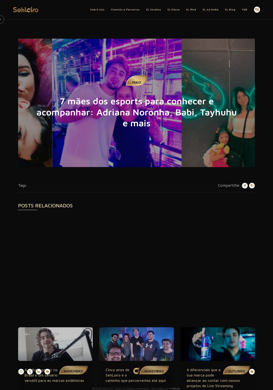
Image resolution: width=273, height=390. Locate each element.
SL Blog (230, 9)
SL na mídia (211, 9)
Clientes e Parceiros (125, 9)
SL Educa (173, 9)
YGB (244, 9)
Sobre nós (97, 9)
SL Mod (191, 9)
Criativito (174, 388)
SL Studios (153, 9)
